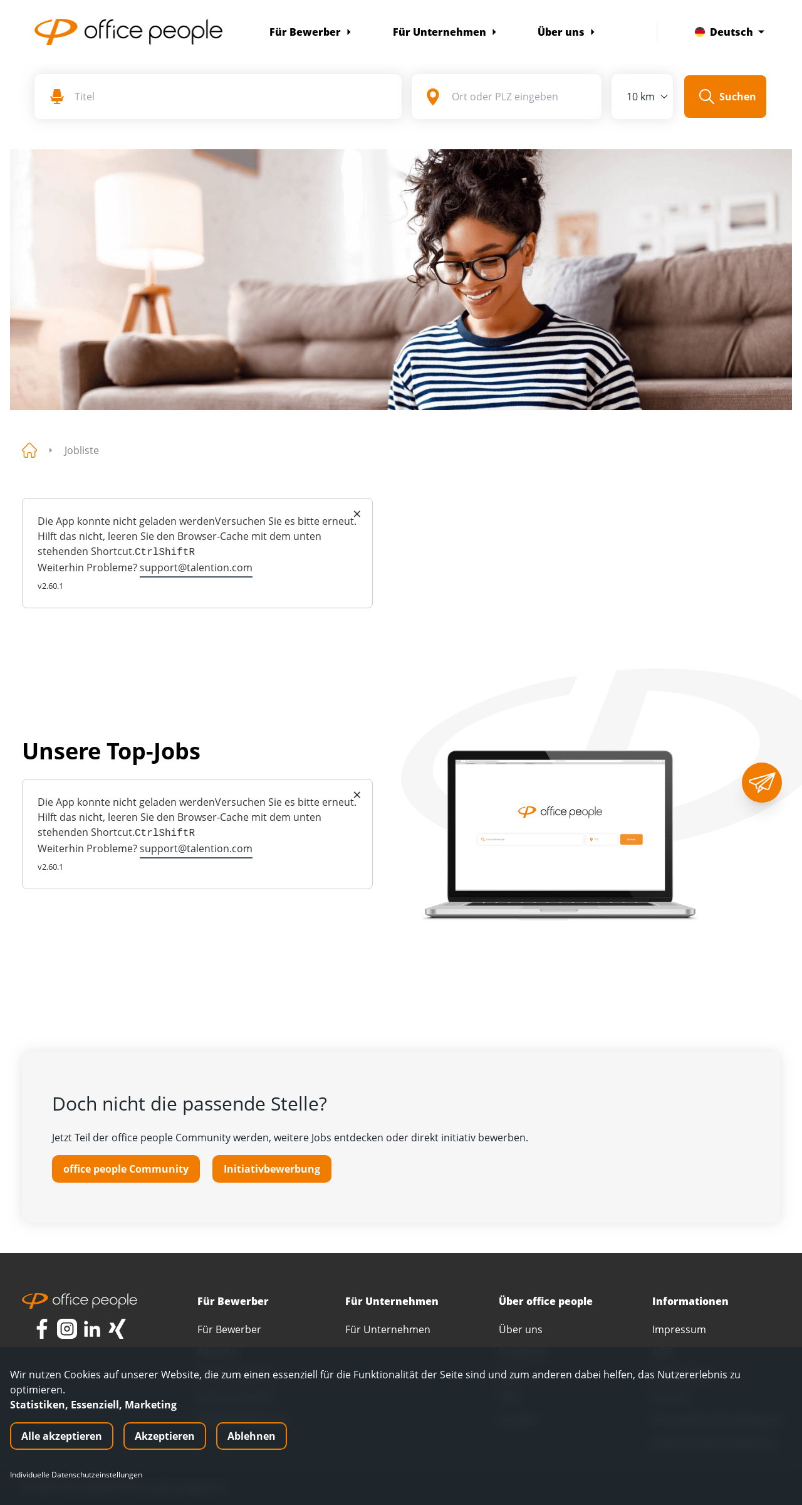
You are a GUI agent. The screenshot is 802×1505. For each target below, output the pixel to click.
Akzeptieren (165, 1436)
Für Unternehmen (445, 32)
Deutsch (729, 32)
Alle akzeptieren (61, 1436)
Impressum (679, 1329)
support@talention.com (196, 567)
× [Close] (357, 514)
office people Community (126, 1169)
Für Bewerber (310, 32)
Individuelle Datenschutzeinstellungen (76, 1475)
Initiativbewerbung (272, 1169)
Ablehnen (251, 1436)
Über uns (567, 32)
